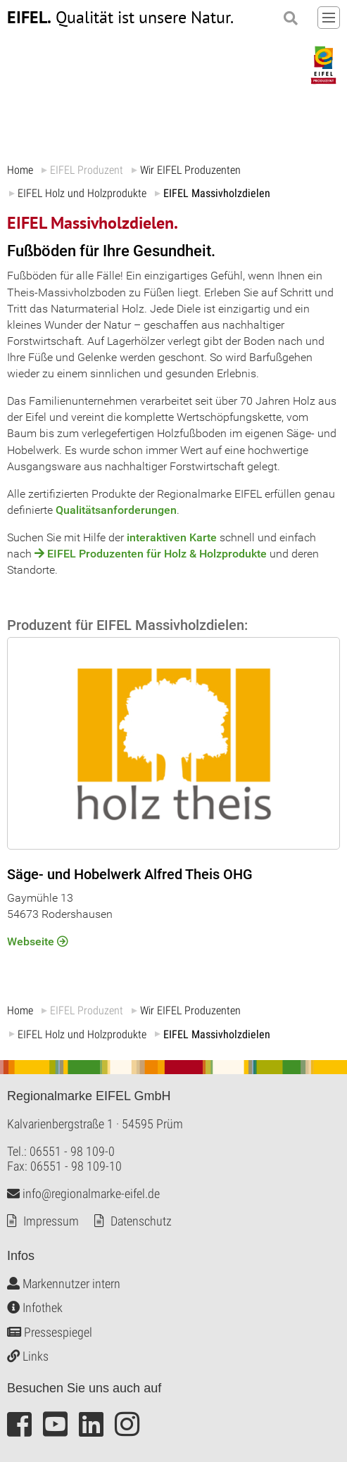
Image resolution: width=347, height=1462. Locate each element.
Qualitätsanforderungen (116, 510)
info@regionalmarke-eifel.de (83, 1192)
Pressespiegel (49, 1331)
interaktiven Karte (172, 537)
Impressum (51, 1220)
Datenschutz (141, 1220)
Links (28, 1356)
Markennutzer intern (63, 1282)
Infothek (35, 1307)
